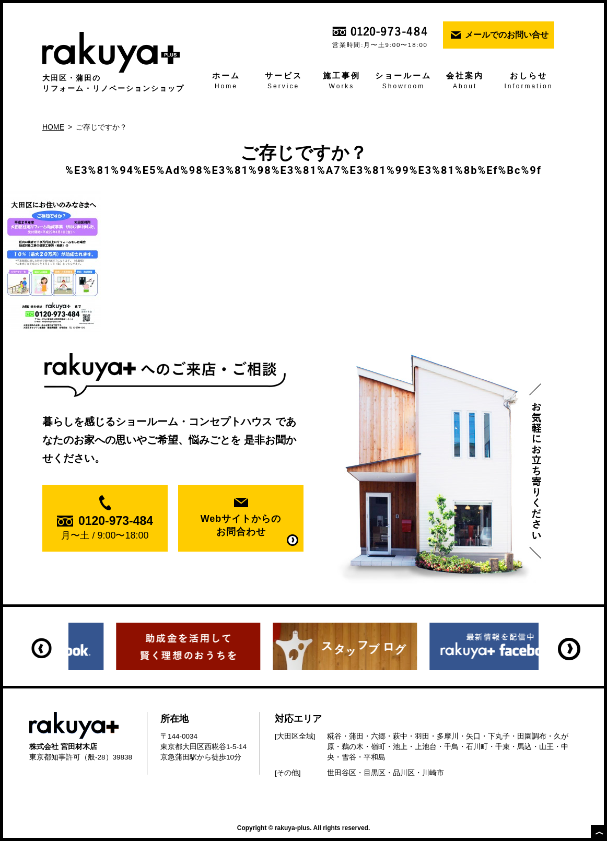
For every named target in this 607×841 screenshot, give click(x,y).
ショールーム (404, 81)
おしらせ (528, 81)
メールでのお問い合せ (506, 34)
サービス (284, 81)
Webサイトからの (241, 526)
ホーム (226, 81)
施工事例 (341, 81)
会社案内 (464, 81)
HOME (53, 127)
